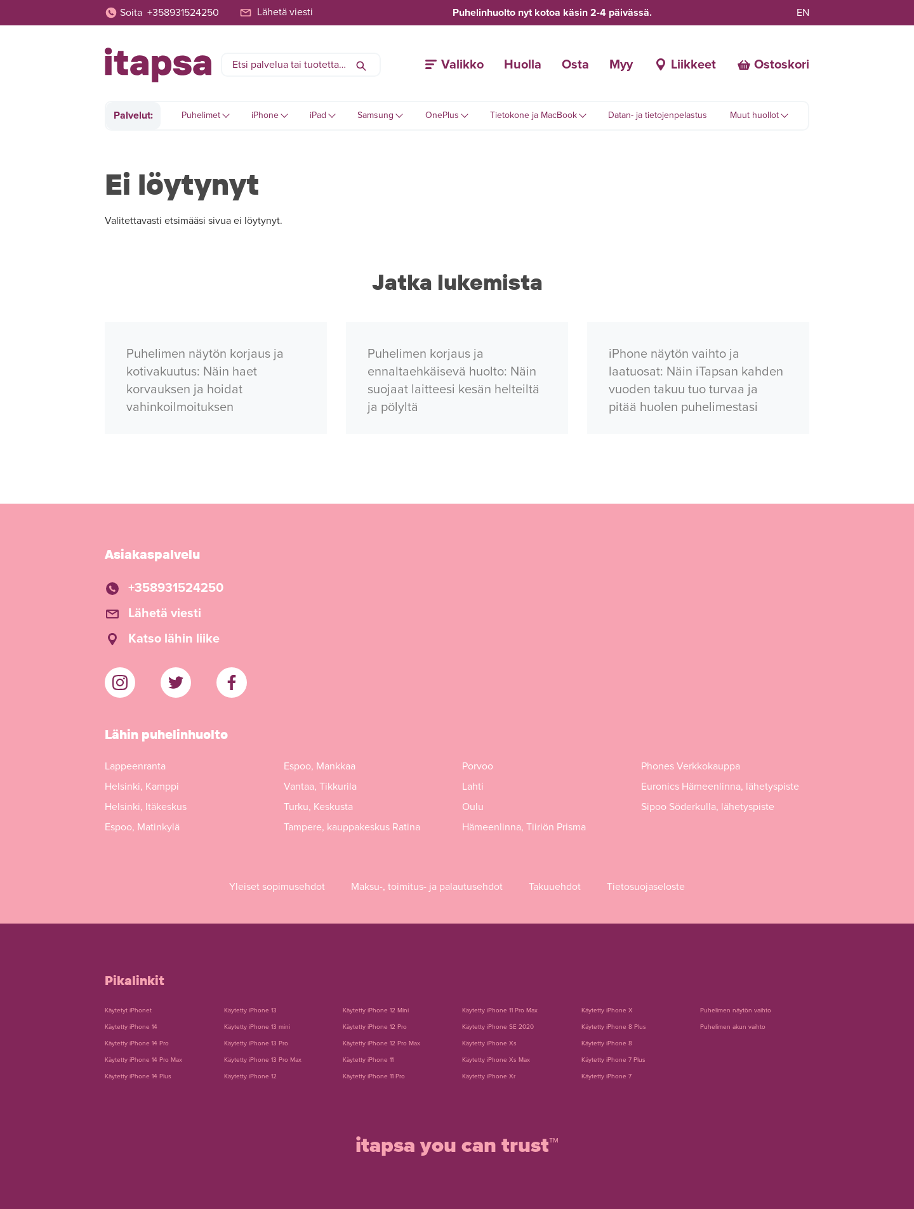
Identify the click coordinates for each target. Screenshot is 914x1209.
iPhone (265, 115)
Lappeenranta (135, 766)
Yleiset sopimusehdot (277, 887)
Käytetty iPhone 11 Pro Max (500, 1010)
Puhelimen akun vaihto (732, 1027)
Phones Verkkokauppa (690, 766)
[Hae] (361, 64)
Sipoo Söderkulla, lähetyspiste (707, 807)
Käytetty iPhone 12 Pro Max (381, 1043)
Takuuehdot (555, 887)
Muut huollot (754, 115)
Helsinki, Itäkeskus (146, 807)
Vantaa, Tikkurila (320, 786)
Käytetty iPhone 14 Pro (137, 1043)
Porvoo (477, 766)
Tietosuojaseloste (646, 887)
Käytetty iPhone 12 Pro (375, 1027)
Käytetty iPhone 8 (606, 1043)
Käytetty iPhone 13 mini (257, 1027)
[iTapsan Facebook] (231, 682)
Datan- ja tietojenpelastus (657, 115)
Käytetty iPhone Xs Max (496, 1060)
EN (803, 12)
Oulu (473, 807)
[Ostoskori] (772, 64)
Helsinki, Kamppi (142, 786)
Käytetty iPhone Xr (488, 1076)
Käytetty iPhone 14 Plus (138, 1076)
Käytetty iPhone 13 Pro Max (262, 1060)
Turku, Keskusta (318, 807)
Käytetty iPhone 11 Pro (374, 1076)
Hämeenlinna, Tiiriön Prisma (524, 827)
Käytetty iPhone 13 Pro (256, 1043)
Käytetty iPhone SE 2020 (498, 1027)
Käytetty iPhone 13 (250, 1010)
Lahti (473, 786)
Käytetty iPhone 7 (606, 1076)
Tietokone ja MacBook (533, 115)
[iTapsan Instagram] (120, 682)
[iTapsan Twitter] (176, 682)
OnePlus (442, 115)
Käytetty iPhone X (607, 1010)
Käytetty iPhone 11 (368, 1060)
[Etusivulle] (158, 65)
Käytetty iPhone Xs (489, 1043)
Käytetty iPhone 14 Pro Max (143, 1060)
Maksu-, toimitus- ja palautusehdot (427, 887)
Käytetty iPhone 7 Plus (613, 1060)
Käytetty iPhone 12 (250, 1076)
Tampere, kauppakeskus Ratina (352, 827)
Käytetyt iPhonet (128, 1010)
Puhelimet (201, 115)
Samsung (375, 115)
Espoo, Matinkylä (142, 827)
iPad (318, 115)
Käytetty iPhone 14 (131, 1027)
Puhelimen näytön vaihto (735, 1010)
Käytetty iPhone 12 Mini (376, 1010)
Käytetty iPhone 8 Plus (613, 1027)
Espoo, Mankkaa (319, 766)
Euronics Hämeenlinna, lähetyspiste (720, 786)
